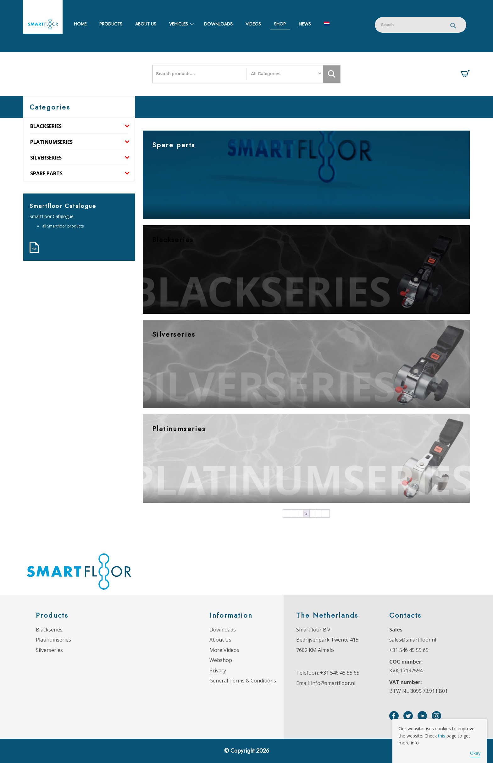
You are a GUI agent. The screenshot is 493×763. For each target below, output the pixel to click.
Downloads (218, 24)
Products (110, 24)
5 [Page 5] (319, 513)
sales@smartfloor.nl (412, 639)
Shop (280, 24)
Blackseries (46, 126)
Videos (253, 24)
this (441, 736)
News (305, 24)
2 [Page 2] (300, 513)
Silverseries (46, 157)
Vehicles (178, 24)
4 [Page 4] (313, 513)
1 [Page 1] (294, 513)
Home (80, 24)
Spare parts (46, 173)
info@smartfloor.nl (333, 683)
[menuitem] (326, 24)
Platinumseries (51, 141)
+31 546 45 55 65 (339, 672)
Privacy (217, 670)
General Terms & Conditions (242, 680)
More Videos (224, 650)
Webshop (220, 660)
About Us (220, 639)
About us (145, 24)
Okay (475, 753)
